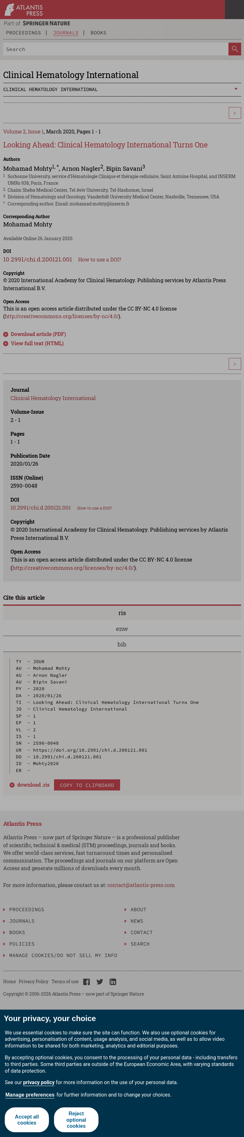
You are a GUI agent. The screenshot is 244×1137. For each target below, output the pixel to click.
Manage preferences (30, 1095)
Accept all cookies (27, 1120)
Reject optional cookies (76, 1119)
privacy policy (39, 1082)
